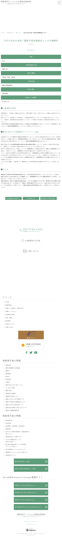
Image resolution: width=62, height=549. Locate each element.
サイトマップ (30, 524)
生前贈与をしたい (11, 455)
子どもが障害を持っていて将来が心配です (13, 440)
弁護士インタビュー (11, 311)
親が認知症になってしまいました (15, 449)
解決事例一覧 (10, 32)
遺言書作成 (9, 420)
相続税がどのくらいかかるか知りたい (17, 452)
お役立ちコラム (10, 324)
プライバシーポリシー (30, 521)
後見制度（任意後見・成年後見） (15, 426)
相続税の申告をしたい (12, 396)
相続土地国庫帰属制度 (12, 410)
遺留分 (8, 371)
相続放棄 (8, 373)
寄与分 (8, 376)
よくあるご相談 (10, 388)
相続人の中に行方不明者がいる (15, 399)
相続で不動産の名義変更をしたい (15, 402)
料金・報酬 (8, 318)
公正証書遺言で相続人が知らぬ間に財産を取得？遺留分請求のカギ (14, 198)
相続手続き (9, 390)
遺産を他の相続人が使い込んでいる (16, 407)
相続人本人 (18, 32)
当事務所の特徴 (10, 314)
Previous (1, 269)
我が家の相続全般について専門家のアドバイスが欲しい (16, 445)
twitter (30, 352)
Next (60, 269)
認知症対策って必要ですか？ (14, 437)
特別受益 (8, 379)
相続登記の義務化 (11, 393)
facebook (26, 352)
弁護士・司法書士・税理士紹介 (14, 308)
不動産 (8, 382)
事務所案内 (8, 305)
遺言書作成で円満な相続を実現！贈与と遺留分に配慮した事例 (49, 198)
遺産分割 (8, 365)
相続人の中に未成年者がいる (14, 405)
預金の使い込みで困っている (14, 385)
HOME (3, 32)
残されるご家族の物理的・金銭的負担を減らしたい (17, 433)
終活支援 (8, 423)
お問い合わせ (9, 327)
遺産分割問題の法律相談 (13, 368)
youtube (35, 352)
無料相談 (8, 321)
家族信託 (8, 429)
